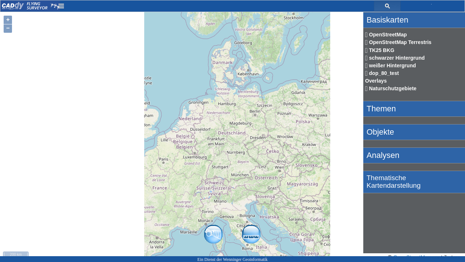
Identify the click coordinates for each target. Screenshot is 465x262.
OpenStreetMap (386, 34)
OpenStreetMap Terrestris (398, 42)
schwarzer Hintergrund (395, 58)
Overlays (376, 81)
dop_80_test (382, 73)
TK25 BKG (379, 50)
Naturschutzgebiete (390, 88)
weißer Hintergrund (390, 65)
